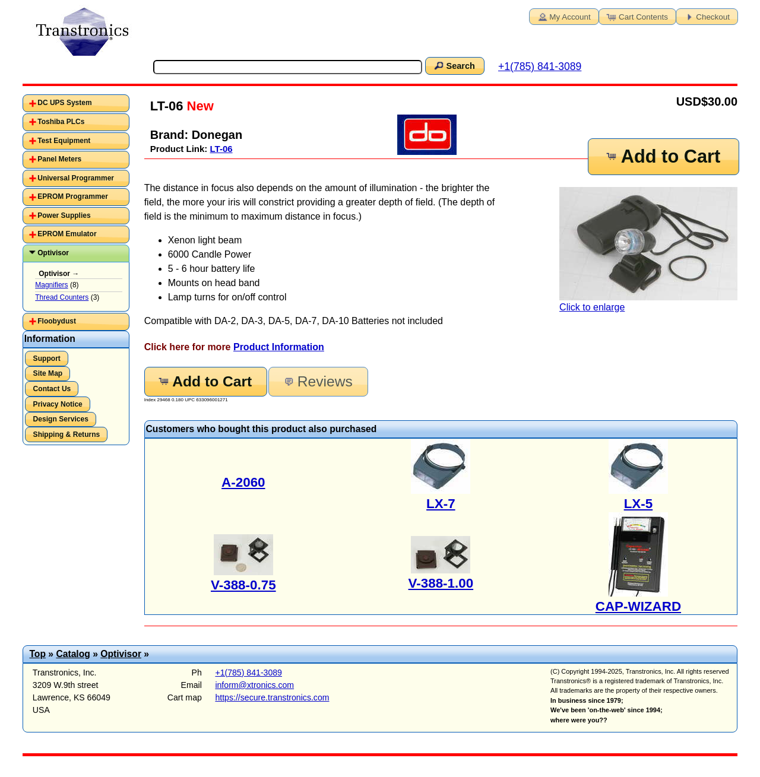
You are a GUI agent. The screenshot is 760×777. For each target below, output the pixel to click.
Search (453, 65)
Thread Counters (61, 297)
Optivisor (53, 253)
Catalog (73, 654)
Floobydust (56, 321)
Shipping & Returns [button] (66, 434)
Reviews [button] (317, 381)
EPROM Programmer (72, 196)
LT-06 (221, 149)
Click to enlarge (648, 249)
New (198, 106)
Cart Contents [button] (636, 16)
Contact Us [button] (52, 389)
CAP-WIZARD (638, 606)
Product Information (278, 347)
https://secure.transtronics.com (272, 697)
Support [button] (47, 358)
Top (37, 654)
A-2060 (243, 482)
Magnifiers (51, 285)
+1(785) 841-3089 (539, 66)
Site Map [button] (48, 373)
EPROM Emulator (66, 234)
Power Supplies (63, 215)
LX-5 (638, 503)
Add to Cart (662, 156)
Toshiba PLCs (60, 122)
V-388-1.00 (441, 583)
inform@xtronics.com (254, 685)
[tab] (76, 103)
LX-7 (440, 503)
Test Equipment (63, 141)
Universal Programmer (75, 178)
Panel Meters (59, 159)
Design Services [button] (60, 419)
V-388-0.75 (243, 585)
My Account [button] (563, 16)
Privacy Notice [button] (58, 404)
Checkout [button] (706, 16)
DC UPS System (64, 103)
